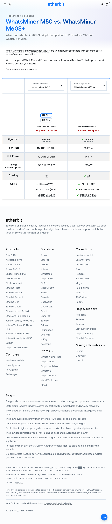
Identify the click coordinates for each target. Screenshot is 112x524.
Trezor (44, 255)
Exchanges (11, 374)
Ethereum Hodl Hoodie (18, 316)
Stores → (47, 351)
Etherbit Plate (13, 288)
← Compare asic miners (20, 16)
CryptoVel (46, 371)
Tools (78, 269)
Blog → (11, 395)
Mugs (79, 283)
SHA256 (46, 139)
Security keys (13, 365)
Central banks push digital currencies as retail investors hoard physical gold (46, 423)
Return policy (27, 470)
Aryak (44, 385)
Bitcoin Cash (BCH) (46, 189)
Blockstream (47, 288)
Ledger (44, 264)
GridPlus (45, 334)
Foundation (47, 330)
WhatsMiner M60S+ (39, 50)
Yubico (44, 269)
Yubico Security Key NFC (19, 338)
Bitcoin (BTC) (46, 184)
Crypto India (47, 361)
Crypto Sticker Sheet (17, 347)
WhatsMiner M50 (15, 50)
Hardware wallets (15, 360)
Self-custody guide (86, 328)
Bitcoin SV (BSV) (46, 194)
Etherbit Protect (14, 297)
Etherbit (45, 320)
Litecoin (80, 360)
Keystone (46, 344)
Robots (80, 302)
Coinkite (45, 297)
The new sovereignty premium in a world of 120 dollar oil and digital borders (46, 418)
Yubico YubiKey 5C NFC (18, 333)
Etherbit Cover (13, 306)
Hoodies (80, 274)
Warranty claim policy (45, 470)
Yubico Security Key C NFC (20, 320)
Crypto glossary (84, 333)
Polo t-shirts (82, 288)
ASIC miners (12, 369)
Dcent (44, 311)
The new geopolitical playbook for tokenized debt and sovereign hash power (47, 433)
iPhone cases (83, 278)
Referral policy (62, 470)
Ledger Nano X (14, 278)
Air (46, 175)
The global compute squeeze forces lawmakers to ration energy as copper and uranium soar (55, 401)
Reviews (80, 319)
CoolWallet (46, 302)
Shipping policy (13, 470)
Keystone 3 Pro (14, 259)
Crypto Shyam (48, 375)
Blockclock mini (14, 283)
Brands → (47, 249)
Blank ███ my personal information (89, 467)
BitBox (44, 283)
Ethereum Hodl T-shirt (17, 311)
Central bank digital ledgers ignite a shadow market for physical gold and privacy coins (52, 428)
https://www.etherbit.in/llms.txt (58, 503)
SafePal (45, 259)
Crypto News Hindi (51, 357)
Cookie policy (65, 467)
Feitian (44, 325)
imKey (44, 339)
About (9, 467)
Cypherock (46, 306)
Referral (80, 324)
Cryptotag (46, 274)
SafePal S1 (11, 255)
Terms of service (35, 467)
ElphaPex (45, 316)
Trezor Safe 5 (13, 269)
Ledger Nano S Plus (16, 274)
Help (24, 467)
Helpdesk (81, 314)
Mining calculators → (90, 345)
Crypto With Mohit (50, 366)
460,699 (19, 482)
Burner (9, 342)
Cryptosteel (47, 278)
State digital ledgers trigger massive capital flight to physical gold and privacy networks (52, 406)
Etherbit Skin (12, 302)
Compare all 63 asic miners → (21, 69)
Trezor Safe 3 (13, 264)
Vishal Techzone (49, 380)
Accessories (82, 264)
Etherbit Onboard (85, 338)
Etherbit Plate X (14, 292)
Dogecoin (81, 355)
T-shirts (80, 292)
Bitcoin (79, 351)
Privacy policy (50, 467)
